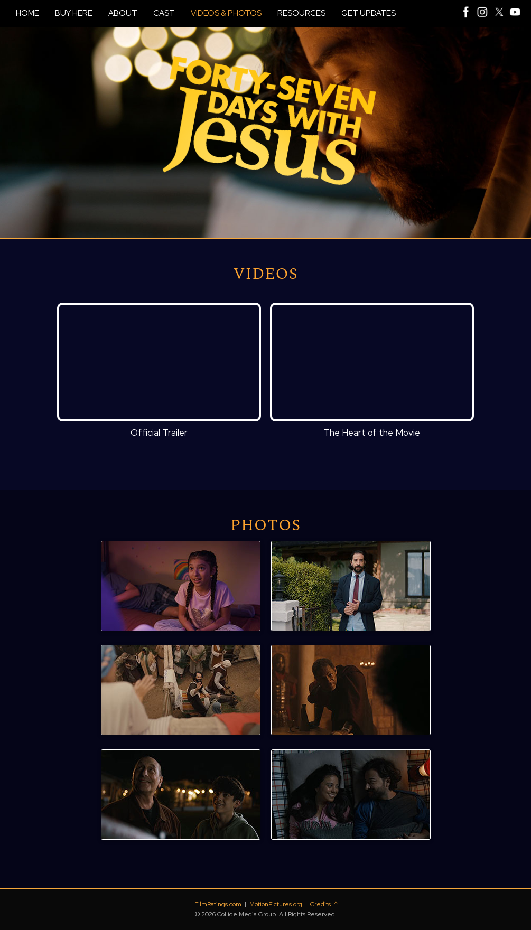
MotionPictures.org (275, 904)
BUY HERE (73, 13)
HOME (27, 13)
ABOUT (122, 13)
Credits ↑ (323, 904)
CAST (164, 13)
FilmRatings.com (217, 904)
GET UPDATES (368, 13)
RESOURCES (301, 13)
